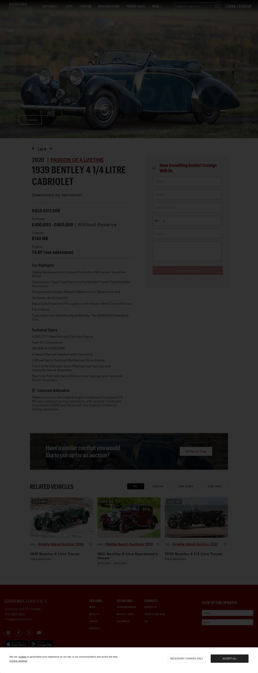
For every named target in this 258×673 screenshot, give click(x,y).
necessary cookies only (186, 658)
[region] (129, 660)
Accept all (229, 658)
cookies (22, 656)
